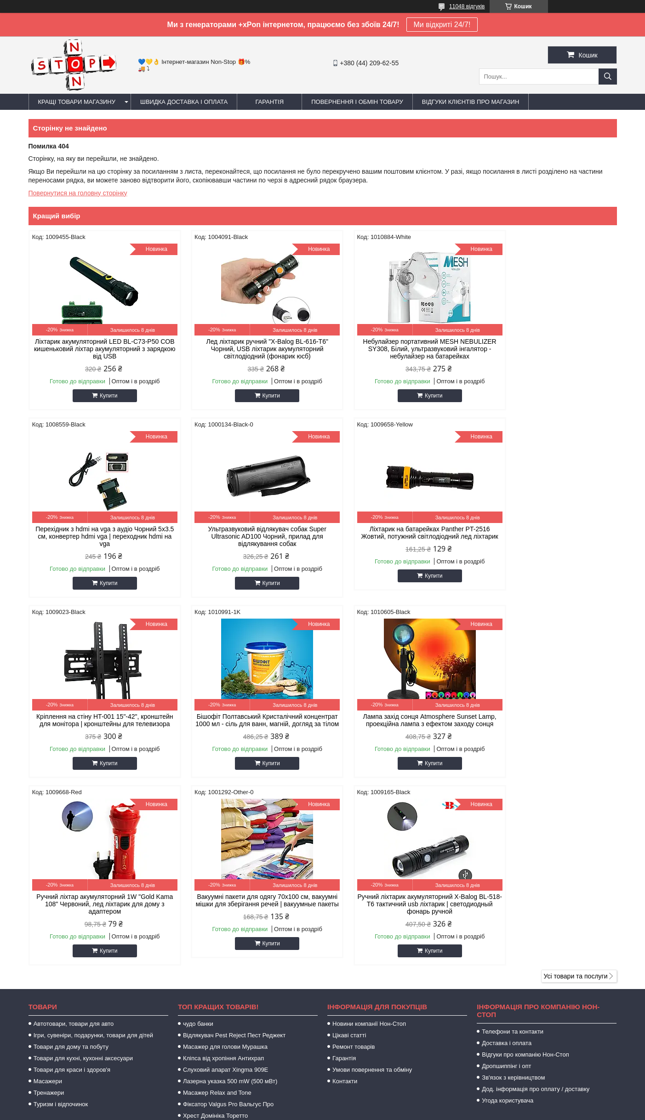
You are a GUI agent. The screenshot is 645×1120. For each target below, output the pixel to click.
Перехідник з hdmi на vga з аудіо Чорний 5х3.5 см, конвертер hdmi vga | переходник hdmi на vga (547, 349)
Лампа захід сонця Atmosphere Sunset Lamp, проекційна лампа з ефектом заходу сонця (98, 724)
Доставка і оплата (506, 862)
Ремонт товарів (353, 866)
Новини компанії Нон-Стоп (369, 843)
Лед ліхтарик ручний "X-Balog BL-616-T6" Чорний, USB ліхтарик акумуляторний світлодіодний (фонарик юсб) (247, 349)
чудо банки (198, 843)
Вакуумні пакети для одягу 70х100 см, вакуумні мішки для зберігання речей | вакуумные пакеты (397, 724)
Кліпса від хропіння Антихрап (223, 878)
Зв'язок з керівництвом (513, 897)
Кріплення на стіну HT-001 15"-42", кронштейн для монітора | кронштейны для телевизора (397, 536)
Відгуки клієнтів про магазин (470, 101)
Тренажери (49, 912)
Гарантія (269, 101)
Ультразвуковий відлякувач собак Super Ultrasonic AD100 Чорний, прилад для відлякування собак (98, 536)
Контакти (344, 901)
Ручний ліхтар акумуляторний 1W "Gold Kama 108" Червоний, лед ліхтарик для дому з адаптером (248, 724)
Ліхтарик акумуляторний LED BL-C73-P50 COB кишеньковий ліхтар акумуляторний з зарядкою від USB (98, 349)
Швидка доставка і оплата (184, 101)
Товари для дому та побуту (71, 866)
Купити (102, 395)
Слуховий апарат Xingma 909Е (225, 889)
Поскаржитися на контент (343, 1111)
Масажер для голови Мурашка (225, 866)
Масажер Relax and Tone (217, 912)
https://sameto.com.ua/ (369, 1006)
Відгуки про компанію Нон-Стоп (525, 874)
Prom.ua (365, 1103)
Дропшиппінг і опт (506, 885)
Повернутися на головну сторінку (78, 193)
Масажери (48, 901)
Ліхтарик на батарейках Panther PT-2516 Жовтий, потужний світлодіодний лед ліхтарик (248, 536)
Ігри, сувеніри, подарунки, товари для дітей (93, 855)
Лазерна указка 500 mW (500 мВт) (230, 901)
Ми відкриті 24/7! (442, 24)
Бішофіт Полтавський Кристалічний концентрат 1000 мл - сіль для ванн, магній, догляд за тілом (547, 536)
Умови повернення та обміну (372, 889)
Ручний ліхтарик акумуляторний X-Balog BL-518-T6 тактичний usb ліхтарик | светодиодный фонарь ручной (546, 724)
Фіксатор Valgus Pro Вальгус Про (228, 924)
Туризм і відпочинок (61, 924)
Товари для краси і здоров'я (72, 889)
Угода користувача (507, 920)
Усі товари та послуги (576, 796)
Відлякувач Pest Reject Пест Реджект (234, 855)
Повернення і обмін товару (357, 101)
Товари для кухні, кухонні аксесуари (83, 878)
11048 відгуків (467, 6)
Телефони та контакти (512, 851)
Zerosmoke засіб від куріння (221, 947)
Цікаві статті (349, 855)
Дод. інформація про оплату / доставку (535, 908)
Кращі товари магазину (77, 101)
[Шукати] (608, 76)
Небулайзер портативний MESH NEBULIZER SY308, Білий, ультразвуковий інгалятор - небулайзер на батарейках (397, 349)
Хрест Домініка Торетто (215, 935)
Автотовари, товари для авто (74, 843)
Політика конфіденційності (415, 1111)
